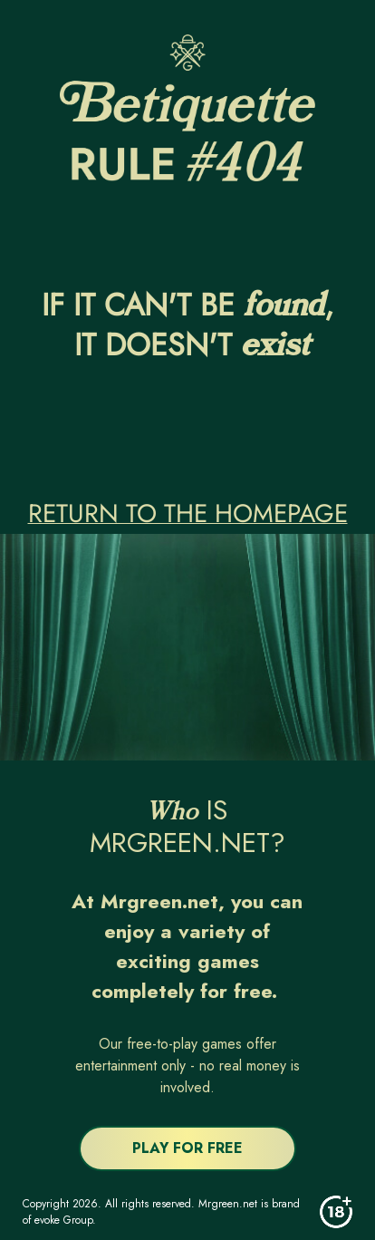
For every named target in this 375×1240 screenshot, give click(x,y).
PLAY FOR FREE (187, 1148)
